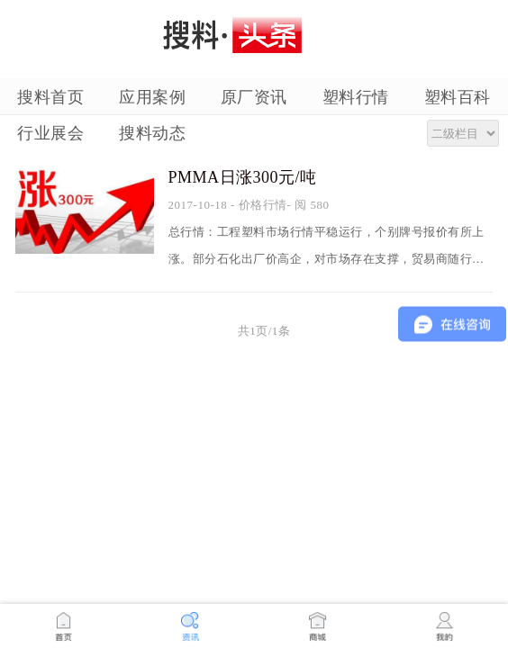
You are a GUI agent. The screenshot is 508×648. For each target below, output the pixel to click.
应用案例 (152, 97)
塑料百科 (457, 97)
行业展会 (50, 133)
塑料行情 (355, 97)
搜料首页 (50, 97)
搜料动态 (152, 133)
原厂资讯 (254, 97)
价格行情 (263, 205)
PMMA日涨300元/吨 (242, 177)
